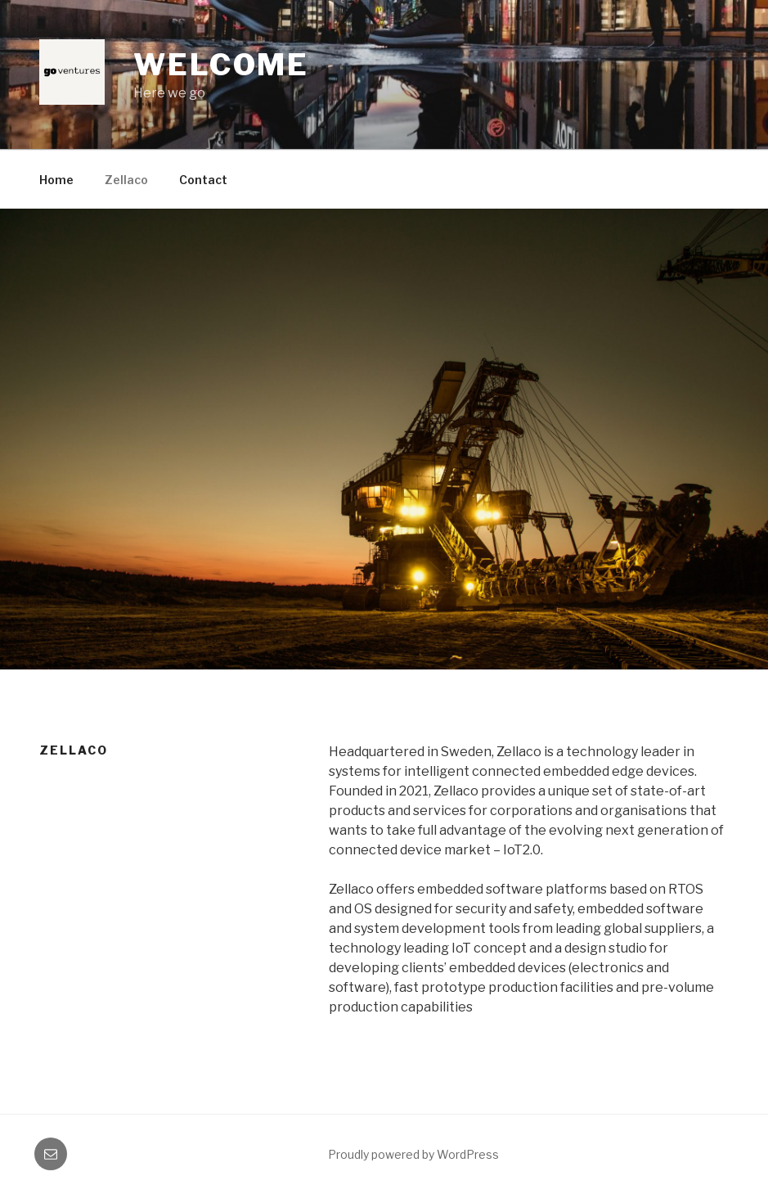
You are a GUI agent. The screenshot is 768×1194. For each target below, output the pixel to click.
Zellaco (126, 180)
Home (56, 180)
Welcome (221, 65)
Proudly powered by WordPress (413, 1154)
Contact (203, 180)
